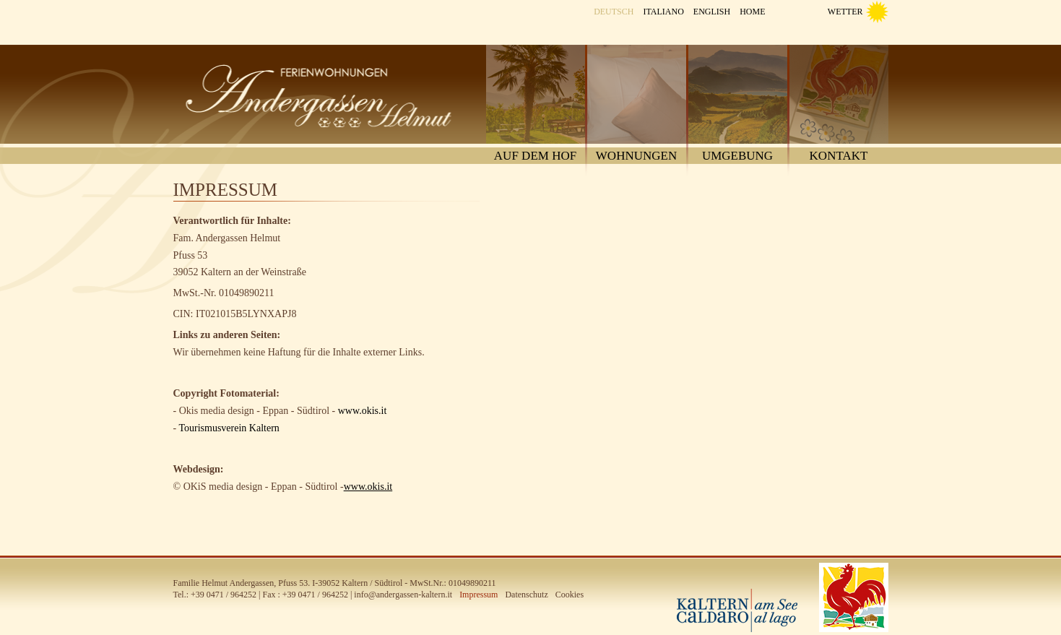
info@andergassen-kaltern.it (403, 594)
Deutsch (613, 12)
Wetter (845, 12)
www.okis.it (362, 410)
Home (752, 12)
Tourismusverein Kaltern (228, 428)
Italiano (663, 12)
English (711, 12)
